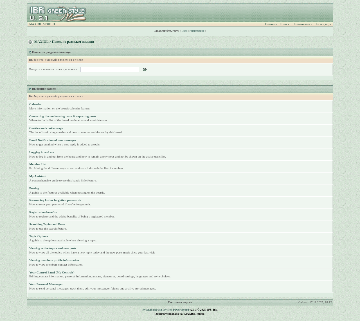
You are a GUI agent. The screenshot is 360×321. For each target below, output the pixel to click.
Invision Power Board (176, 309)
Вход (185, 30)
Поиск (284, 24)
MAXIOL (41, 42)
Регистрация (197, 30)
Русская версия (152, 309)
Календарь (323, 24)
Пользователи (302, 24)
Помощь (271, 24)
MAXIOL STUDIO (42, 24)
